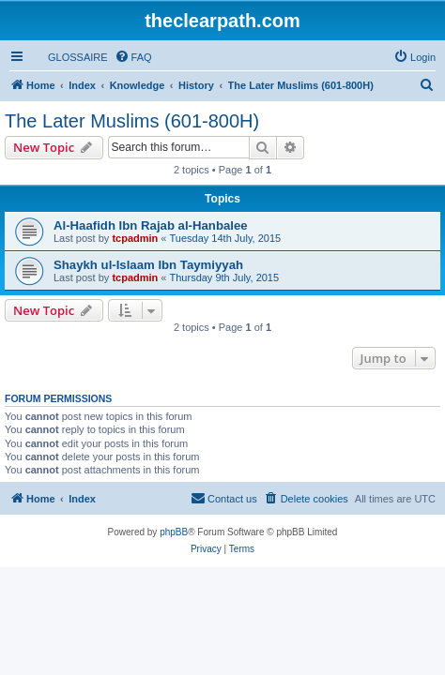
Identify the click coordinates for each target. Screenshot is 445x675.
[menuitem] (69, 57)
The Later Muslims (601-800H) (132, 121)
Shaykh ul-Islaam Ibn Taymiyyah (148, 265)
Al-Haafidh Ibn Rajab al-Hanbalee (151, 225)
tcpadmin (135, 238)
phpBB (174, 532)
